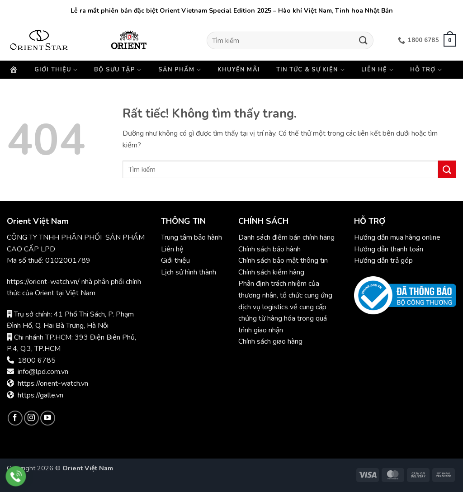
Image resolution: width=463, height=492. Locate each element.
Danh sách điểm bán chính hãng (286, 237)
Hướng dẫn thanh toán (388, 249)
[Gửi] (363, 40)
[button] (450, 40)
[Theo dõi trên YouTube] (47, 418)
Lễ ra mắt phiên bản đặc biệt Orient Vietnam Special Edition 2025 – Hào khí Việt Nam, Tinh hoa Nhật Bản (232, 10)
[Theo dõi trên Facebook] (15, 418)
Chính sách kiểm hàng (271, 272)
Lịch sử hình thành (188, 272)
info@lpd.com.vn (43, 372)
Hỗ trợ (426, 70)
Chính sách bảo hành (270, 249)
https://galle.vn (40, 395)
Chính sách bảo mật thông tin (283, 260)
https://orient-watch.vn (53, 383)
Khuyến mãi (238, 70)
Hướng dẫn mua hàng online (397, 237)
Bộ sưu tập (118, 70)
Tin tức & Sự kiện (310, 70)
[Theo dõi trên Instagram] (31, 418)
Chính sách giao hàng (270, 341)
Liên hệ (377, 70)
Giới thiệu (56, 70)
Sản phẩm (179, 70)
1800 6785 (37, 360)
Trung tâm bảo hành (191, 237)
